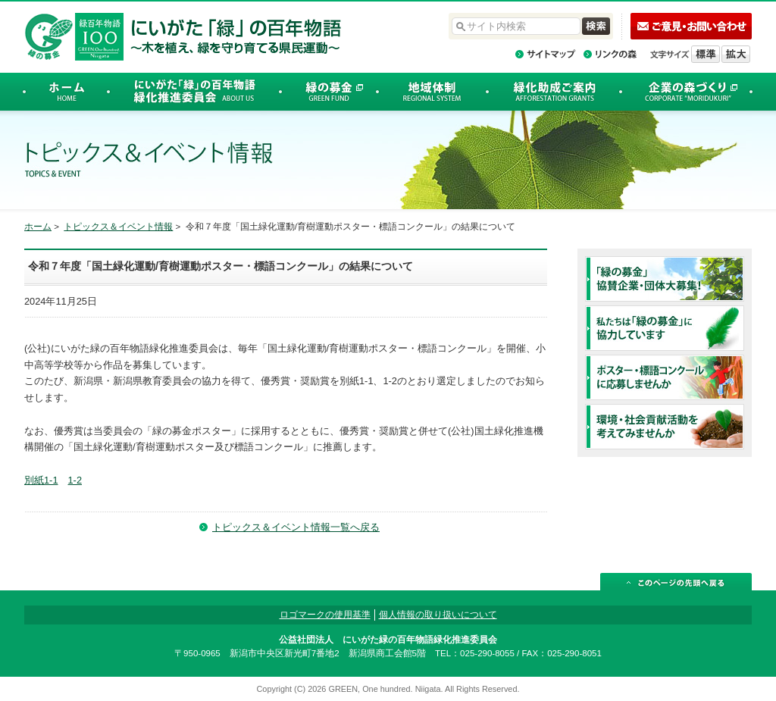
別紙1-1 (41, 480)
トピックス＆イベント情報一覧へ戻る (296, 527)
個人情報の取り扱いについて (438, 614)
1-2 (75, 480)
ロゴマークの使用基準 (325, 614)
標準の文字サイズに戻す (705, 54)
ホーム (38, 226)
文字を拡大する (735, 54)
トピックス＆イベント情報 (118, 226)
